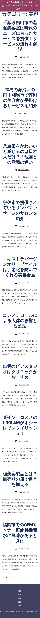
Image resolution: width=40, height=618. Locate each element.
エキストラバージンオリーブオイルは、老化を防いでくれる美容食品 (20, 267)
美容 (20, 602)
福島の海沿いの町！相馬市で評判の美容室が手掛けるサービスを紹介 (20, 98)
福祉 (20, 605)
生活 (20, 594)
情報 (20, 591)
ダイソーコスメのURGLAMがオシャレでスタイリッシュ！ (20, 425)
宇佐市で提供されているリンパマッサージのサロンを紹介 (20, 211)
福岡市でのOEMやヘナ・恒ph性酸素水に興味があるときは (20, 533)
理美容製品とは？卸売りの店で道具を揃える (20, 479)
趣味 (20, 598)
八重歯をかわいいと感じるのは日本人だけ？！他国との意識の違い (20, 154)
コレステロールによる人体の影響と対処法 (20, 320)
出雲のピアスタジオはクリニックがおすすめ (20, 371)
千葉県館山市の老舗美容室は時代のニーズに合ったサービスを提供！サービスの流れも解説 (20, 36)
